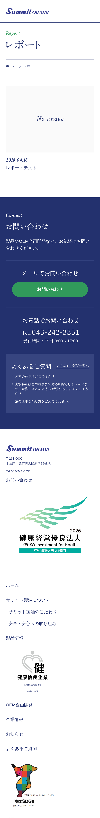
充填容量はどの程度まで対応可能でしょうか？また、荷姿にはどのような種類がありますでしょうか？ (52, 389)
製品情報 (14, 638)
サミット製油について (28, 600)
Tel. (51, 332)
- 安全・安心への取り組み (31, 623)
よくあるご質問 (21, 748)
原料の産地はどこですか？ (35, 376)
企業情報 (14, 719)
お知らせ (15, 734)
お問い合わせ (50, 289)
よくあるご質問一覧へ (72, 366)
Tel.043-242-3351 (18, 471)
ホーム (11, 66)
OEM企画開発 (19, 705)
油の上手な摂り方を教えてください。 (43, 401)
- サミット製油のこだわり (31, 611)
